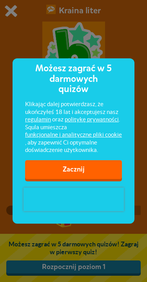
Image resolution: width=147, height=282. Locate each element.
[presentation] (74, 199)
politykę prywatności (92, 119)
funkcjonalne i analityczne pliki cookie (73, 134)
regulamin (38, 119)
